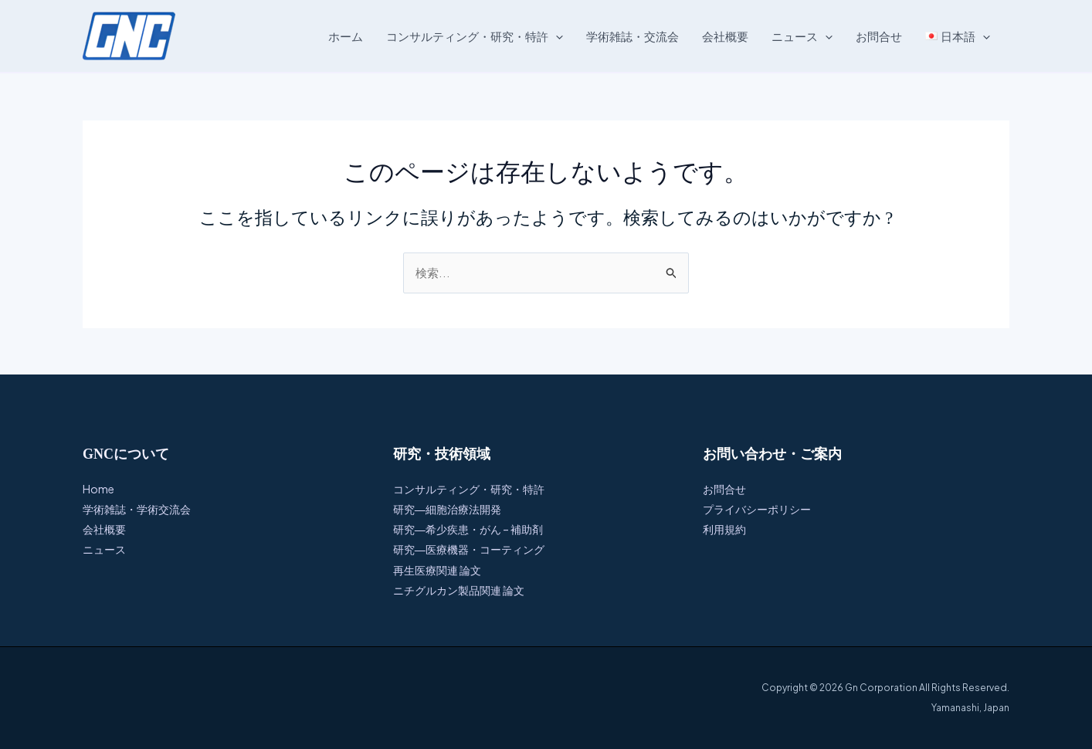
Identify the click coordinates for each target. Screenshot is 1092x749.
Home (98, 488)
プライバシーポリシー (757, 508)
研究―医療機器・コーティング (468, 549)
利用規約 (724, 529)
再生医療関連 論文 (437, 569)
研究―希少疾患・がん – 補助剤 (468, 529)
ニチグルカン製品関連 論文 (458, 589)
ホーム (345, 36)
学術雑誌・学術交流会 (137, 508)
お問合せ (879, 36)
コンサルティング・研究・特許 (474, 36)
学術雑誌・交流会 (632, 36)
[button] (555, 36)
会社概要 (725, 36)
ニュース (802, 36)
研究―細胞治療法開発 (447, 508)
